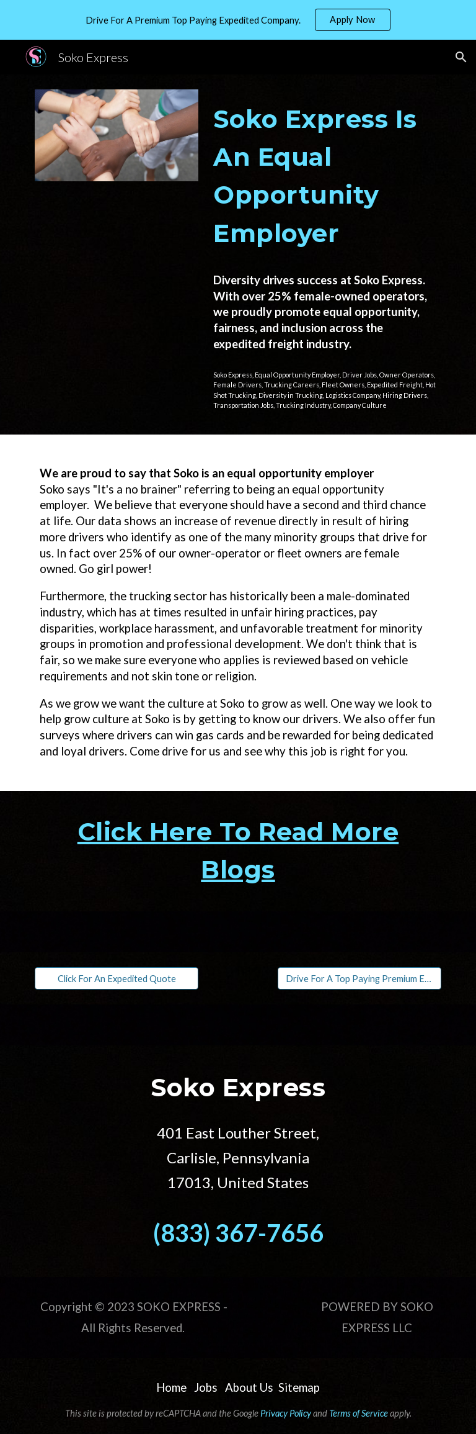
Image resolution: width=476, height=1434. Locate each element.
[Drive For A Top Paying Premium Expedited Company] (359, 978)
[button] (461, 57)
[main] (324, 176)
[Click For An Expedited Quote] (116, 978)
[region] (238, 20)
